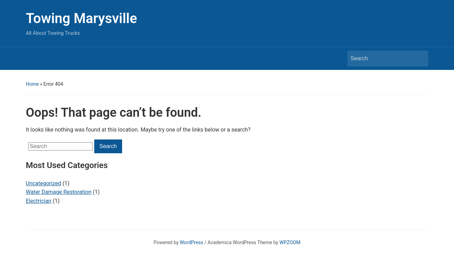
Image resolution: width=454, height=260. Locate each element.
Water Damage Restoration (58, 192)
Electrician (38, 201)
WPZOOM (290, 242)
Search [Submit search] (419, 58)
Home (32, 84)
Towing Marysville (81, 18)
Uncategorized (43, 183)
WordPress (191, 242)
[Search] (381, 58)
